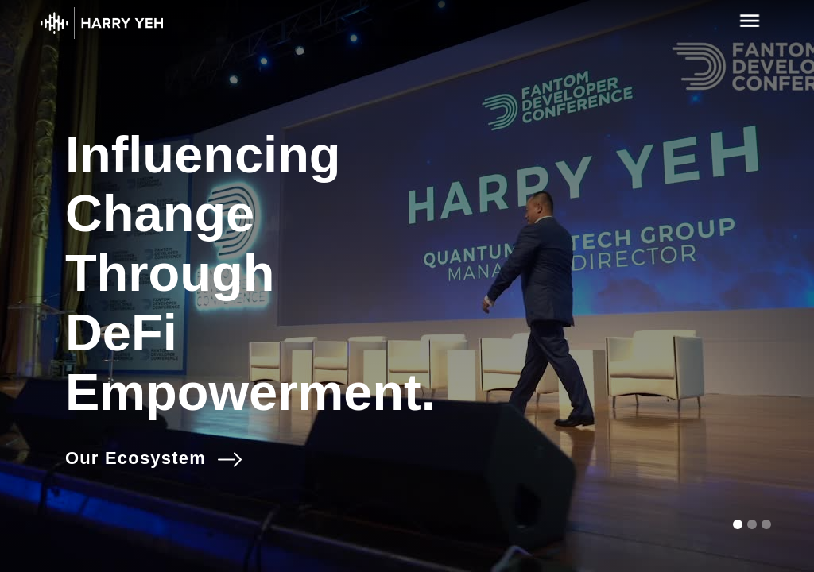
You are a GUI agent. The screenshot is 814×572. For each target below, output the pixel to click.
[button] (737, 524)
